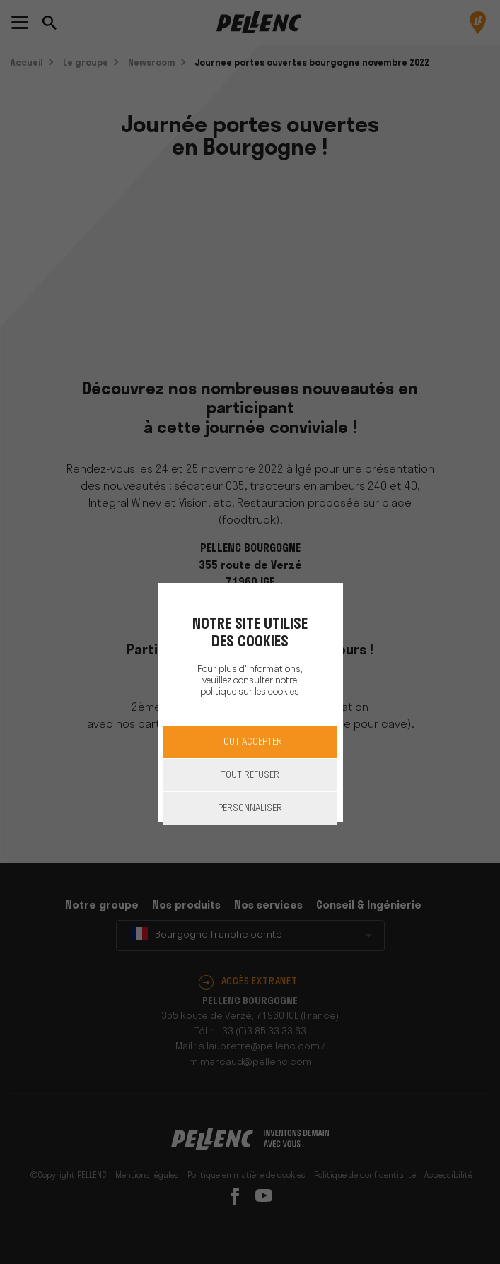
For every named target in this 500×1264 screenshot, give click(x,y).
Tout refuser (250, 775)
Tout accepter (250, 742)
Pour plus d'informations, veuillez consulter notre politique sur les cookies (249, 681)
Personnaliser (250, 808)
